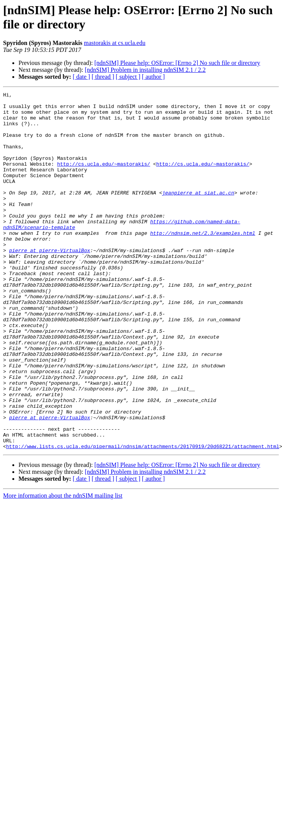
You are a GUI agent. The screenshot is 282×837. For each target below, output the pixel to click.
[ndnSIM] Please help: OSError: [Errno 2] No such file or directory (177, 63)
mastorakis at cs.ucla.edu (114, 43)
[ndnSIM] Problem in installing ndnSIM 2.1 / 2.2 (145, 69)
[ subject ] (128, 76)
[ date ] (81, 76)
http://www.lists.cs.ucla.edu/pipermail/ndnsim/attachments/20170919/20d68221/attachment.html (142, 517)
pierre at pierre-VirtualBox (49, 282)
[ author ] (153, 76)
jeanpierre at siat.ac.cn (198, 213)
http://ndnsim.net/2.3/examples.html (202, 261)
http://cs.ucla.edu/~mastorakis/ (103, 178)
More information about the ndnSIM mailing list (62, 567)
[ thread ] (103, 76)
